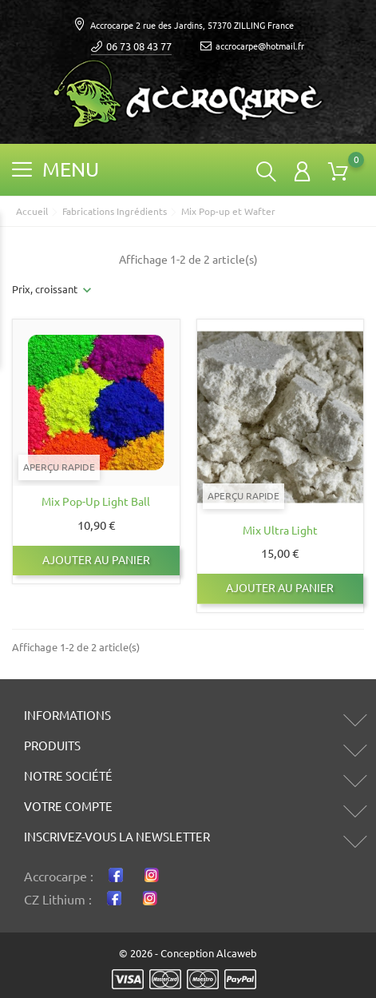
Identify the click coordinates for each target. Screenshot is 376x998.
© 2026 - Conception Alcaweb (188, 953)
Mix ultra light (280, 530)
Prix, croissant (44, 289)
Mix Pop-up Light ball (96, 501)
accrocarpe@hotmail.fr (252, 46)
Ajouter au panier (96, 560)
